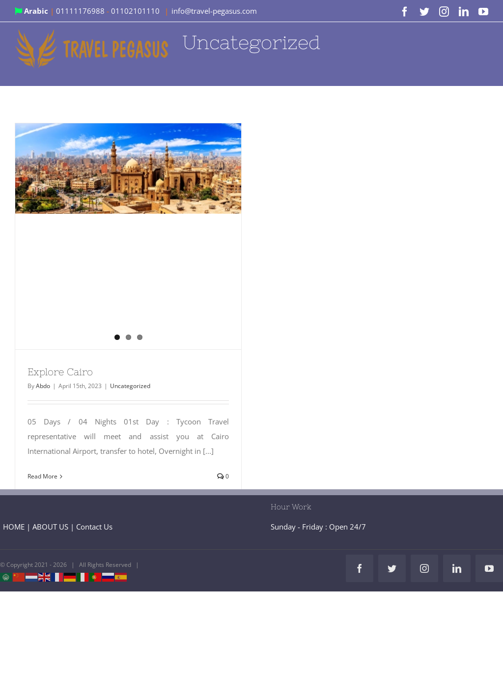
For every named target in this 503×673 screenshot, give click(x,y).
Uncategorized (130, 386)
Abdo (43, 386)
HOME (14, 527)
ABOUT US (50, 527)
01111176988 (81, 11)
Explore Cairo (60, 371)
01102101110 (136, 11)
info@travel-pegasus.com (214, 11)
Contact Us (94, 527)
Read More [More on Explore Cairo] (42, 476)
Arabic (32, 11)
